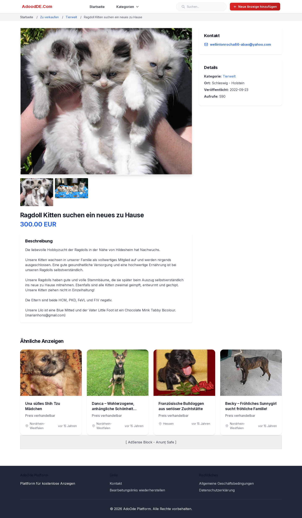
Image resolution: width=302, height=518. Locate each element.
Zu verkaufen (49, 17)
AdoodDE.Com (37, 6)
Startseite (97, 7)
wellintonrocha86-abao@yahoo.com (240, 44)
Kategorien (127, 7)
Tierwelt (71, 17)
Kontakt (116, 483)
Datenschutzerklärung (217, 490)
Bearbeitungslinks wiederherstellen (137, 490)
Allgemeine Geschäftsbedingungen (226, 483)
